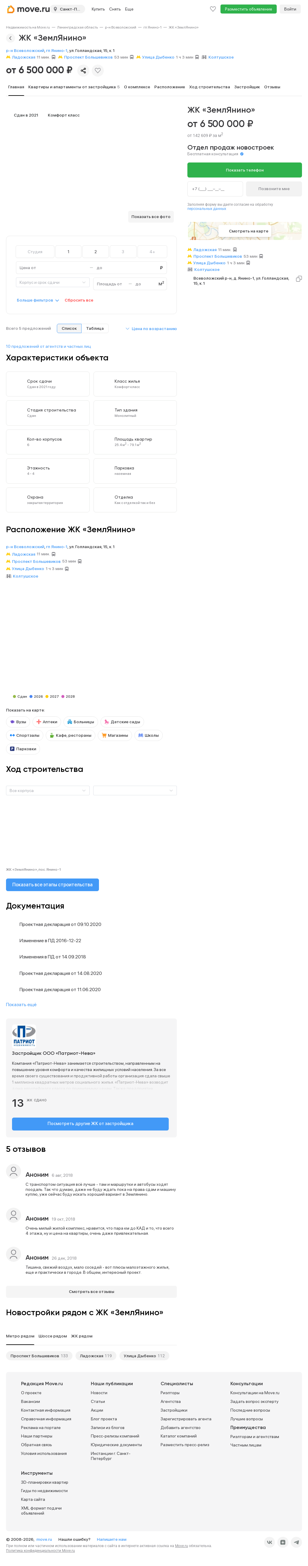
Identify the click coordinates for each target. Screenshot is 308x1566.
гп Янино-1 (152, 27)
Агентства (171, 1399)
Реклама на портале (41, 1425)
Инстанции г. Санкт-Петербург (111, 1454)
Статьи (98, 1399)
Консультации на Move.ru (254, 1390)
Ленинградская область (77, 27)
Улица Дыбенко (140, 1354)
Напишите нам (111, 1537)
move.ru (44, 1537)
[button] (151, 328)
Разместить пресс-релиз (185, 1442)
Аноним (37, 1173)
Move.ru (181, 1544)
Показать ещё (21, 1004)
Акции (97, 1408)
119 (108, 1354)
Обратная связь (36, 1442)
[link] (28, 27)
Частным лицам (245, 1443)
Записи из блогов (108, 1425)
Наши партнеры (36, 1434)
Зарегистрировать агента (186, 1417)
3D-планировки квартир (44, 1480)
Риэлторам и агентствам (254, 1434)
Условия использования (44, 1451)
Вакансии (30, 1399)
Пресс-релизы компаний (115, 1434)
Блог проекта (104, 1417)
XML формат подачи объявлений (41, 1509)
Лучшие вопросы (246, 1417)
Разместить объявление (248, 9)
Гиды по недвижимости (44, 1488)
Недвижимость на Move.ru (28, 27)
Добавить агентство (181, 1425)
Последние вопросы (250, 1408)
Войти (290, 9)
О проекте (31, 1390)
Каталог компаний (179, 1434)
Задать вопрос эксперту (254, 1399)
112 (161, 1354)
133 (64, 1354)
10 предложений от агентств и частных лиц (48, 346)
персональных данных (206, 209)
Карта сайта (33, 1497)
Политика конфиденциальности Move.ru (40, 1548)
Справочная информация (46, 1417)
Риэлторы (170, 1390)
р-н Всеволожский (120, 27)
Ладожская (91, 1354)
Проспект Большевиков (35, 1354)
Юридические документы (116, 1442)
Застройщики (174, 1408)
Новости (99, 1390)
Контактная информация (45, 1408)
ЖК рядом (81, 1334)
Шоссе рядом (52, 1334)
